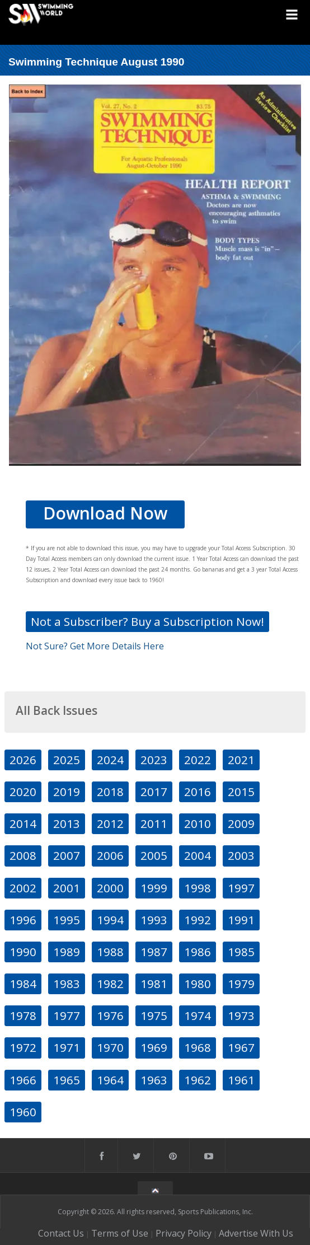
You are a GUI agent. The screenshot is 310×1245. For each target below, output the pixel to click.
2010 (197, 823)
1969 (153, 1047)
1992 (197, 920)
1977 (66, 1015)
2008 (23, 855)
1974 (197, 1015)
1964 (110, 1080)
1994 (110, 920)
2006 (110, 855)
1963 (153, 1080)
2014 (23, 823)
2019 (66, 791)
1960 (23, 1112)
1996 (23, 920)
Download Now (105, 513)
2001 (66, 888)
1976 (110, 1015)
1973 (241, 1015)
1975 (153, 1015)
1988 (110, 952)
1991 (241, 920)
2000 (110, 888)
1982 (110, 983)
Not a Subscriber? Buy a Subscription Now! (147, 621)
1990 (23, 952)
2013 (66, 823)
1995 (66, 920)
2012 (110, 823)
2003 (241, 855)
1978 (23, 1015)
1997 (241, 888)
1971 (66, 1047)
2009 (241, 823)
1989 (66, 952)
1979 (241, 983)
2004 (197, 855)
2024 (110, 759)
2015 (241, 791)
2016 (197, 791)
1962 (197, 1080)
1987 (153, 952)
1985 (241, 952)
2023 (153, 759)
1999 (153, 888)
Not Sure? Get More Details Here (95, 646)
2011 (153, 823)
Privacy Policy (184, 1233)
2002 (23, 888)
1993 (153, 920)
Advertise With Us (256, 1233)
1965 (66, 1080)
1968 (197, 1047)
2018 (110, 791)
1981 (153, 983)
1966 (23, 1080)
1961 (241, 1080)
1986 (197, 952)
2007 (66, 855)
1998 (197, 888)
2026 (23, 759)
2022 (197, 759)
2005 (153, 855)
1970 (110, 1047)
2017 (153, 791)
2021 (241, 759)
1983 (66, 983)
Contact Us (61, 1233)
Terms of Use (119, 1233)
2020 (23, 791)
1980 (197, 983)
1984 (23, 983)
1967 (241, 1047)
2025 (66, 759)
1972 (23, 1047)
